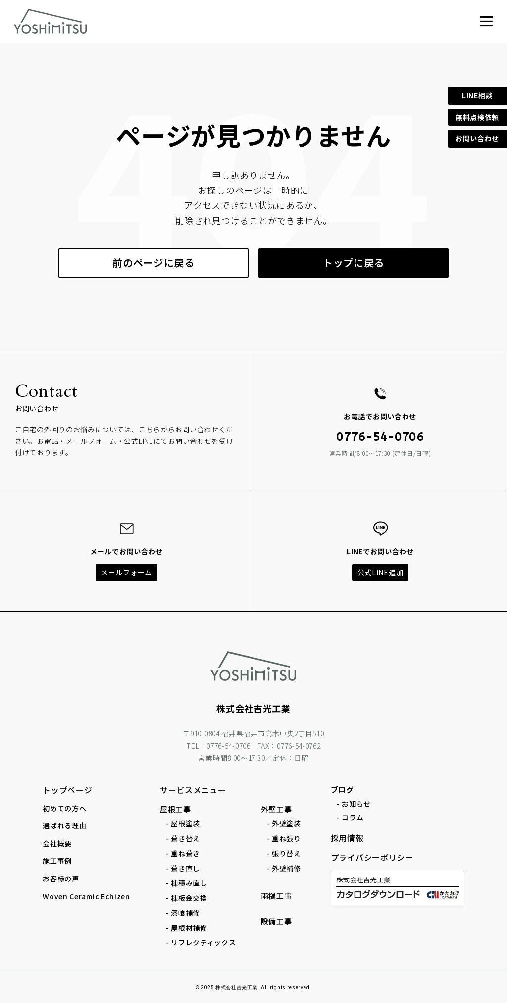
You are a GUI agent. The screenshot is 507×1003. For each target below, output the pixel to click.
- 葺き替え (183, 838)
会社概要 (57, 843)
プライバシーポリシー (372, 857)
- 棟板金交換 (186, 898)
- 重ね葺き (183, 853)
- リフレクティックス (201, 942)
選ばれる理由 (64, 825)
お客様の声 (61, 878)
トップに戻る (353, 262)
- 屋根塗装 (183, 823)
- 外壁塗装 (284, 823)
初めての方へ (64, 808)
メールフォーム (126, 572)
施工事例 (57, 861)
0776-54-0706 (379, 437)
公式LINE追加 (380, 572)
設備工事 (276, 921)
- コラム (350, 817)
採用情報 (347, 838)
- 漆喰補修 (183, 913)
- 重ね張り (284, 838)
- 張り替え (284, 853)
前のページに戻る (153, 262)
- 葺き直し (183, 868)
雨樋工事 (276, 895)
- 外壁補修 (284, 868)
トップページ (67, 790)
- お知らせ (354, 804)
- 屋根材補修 (186, 928)
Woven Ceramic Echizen (86, 896)
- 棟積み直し (186, 883)
